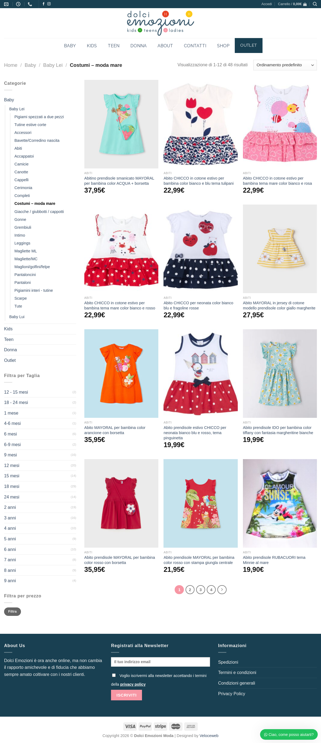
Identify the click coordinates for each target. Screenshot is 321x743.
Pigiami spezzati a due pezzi (39, 117)
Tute (18, 306)
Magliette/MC (26, 259)
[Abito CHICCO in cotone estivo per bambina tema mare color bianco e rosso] (121, 249)
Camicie (21, 164)
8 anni (10, 570)
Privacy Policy (231, 693)
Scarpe (20, 298)
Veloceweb (209, 735)
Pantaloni (22, 282)
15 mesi (11, 476)
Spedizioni (228, 662)
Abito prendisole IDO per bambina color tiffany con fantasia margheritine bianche (278, 430)
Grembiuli (22, 227)
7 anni (10, 559)
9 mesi (10, 455)
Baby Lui (16, 317)
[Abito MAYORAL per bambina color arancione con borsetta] (121, 373)
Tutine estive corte (30, 125)
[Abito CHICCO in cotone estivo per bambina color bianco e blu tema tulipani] (200, 124)
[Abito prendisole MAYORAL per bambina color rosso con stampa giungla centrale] (200, 503)
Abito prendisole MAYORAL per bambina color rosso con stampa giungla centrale (198, 560)
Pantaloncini (25, 274)
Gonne (20, 219)
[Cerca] (315, 4)
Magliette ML (25, 251)
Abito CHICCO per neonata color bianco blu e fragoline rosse (198, 305)
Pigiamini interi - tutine (33, 290)
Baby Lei (53, 65)
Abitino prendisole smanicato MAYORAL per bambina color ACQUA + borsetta (119, 181)
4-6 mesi (12, 423)
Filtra (12, 611)
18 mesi (11, 486)
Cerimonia (23, 188)
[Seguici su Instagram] (49, 4)
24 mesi (11, 497)
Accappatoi (24, 156)
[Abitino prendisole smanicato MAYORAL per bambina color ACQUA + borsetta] (121, 124)
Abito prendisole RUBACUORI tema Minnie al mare (274, 560)
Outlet (10, 360)
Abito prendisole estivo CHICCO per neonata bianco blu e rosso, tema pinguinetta (194, 432)
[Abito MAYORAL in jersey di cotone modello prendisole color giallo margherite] (280, 249)
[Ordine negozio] (285, 65)
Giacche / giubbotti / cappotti (39, 211)
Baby (30, 65)
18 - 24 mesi (16, 402)
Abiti (18, 148)
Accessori (22, 132)
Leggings (22, 243)
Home (10, 65)
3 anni (10, 518)
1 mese (11, 413)
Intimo (19, 235)
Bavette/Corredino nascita (37, 140)
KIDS (92, 45)
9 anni (10, 580)
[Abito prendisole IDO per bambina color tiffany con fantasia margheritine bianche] (280, 373)
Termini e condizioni (237, 672)
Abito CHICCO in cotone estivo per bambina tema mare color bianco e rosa (277, 181)
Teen (9, 339)
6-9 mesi (12, 444)
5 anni (10, 539)
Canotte (21, 172)
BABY (70, 45)
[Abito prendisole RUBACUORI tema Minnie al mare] (280, 503)
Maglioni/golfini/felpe (32, 267)
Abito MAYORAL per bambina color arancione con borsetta (115, 430)
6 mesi (10, 434)
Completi (22, 195)
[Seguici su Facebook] (43, 4)
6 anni (10, 549)
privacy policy (133, 684)
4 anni (10, 528)
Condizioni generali (236, 683)
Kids (8, 329)
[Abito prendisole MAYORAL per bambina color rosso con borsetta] (121, 503)
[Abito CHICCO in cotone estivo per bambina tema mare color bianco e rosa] (280, 124)
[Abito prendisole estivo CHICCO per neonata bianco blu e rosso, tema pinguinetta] (200, 373)
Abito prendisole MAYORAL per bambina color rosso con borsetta (119, 560)
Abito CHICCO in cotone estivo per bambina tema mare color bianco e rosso (119, 305)
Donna (10, 349)
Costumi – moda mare (34, 203)
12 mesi (11, 465)
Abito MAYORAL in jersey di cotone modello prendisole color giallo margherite (279, 305)
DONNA (138, 45)
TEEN (113, 45)
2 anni (10, 507)
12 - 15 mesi (16, 392)
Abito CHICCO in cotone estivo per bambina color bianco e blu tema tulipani (198, 181)
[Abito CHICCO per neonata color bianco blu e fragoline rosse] (200, 249)
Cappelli (21, 180)
